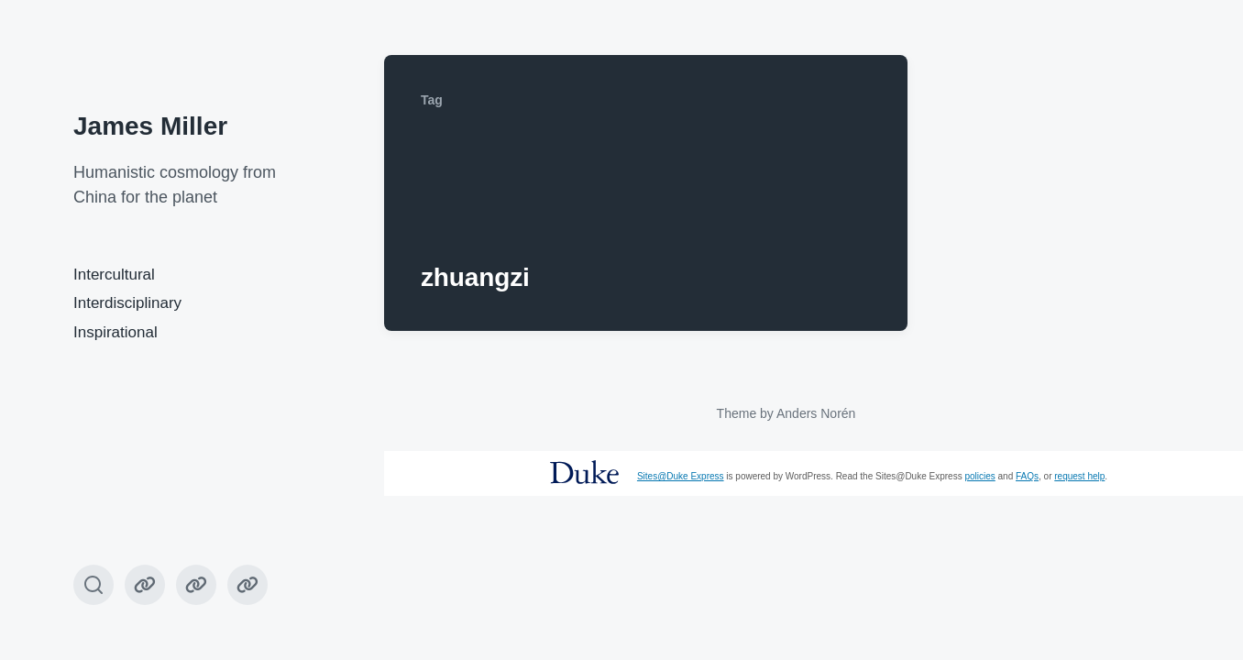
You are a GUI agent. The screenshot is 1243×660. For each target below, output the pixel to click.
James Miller (150, 126)
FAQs (1027, 476)
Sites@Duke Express (680, 476)
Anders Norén (815, 413)
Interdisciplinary (127, 303)
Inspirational (115, 332)
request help (1079, 476)
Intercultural (114, 274)
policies (979, 476)
